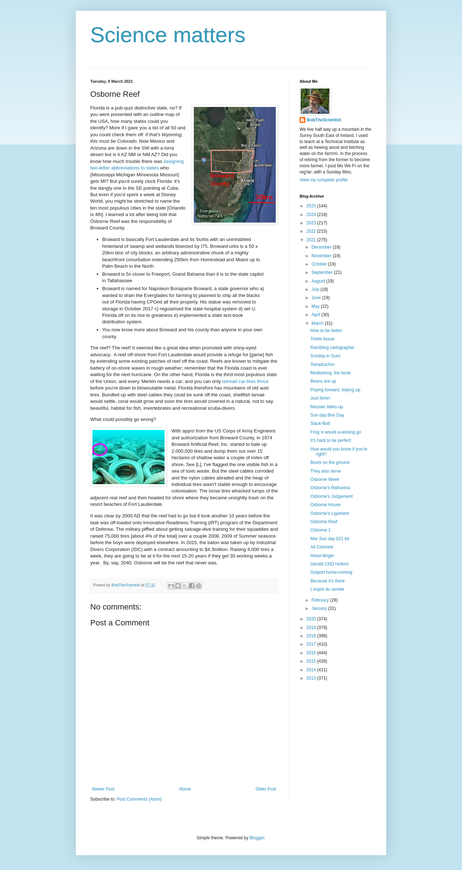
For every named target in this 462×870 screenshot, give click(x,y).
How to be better (326, 330)
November (322, 255)
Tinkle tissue (322, 338)
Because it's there (327, 580)
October (319, 264)
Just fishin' (320, 398)
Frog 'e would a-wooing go (335, 432)
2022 (311, 231)
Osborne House (325, 504)
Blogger (256, 837)
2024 (311, 214)
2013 (311, 678)
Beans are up (323, 381)
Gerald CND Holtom (329, 564)
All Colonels (321, 547)
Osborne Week (324, 479)
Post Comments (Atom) (139, 799)
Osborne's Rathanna (330, 487)
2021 (311, 239)
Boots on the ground (329, 462)
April (316, 314)
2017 (311, 644)
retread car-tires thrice (245, 381)
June (316, 297)
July (316, 289)
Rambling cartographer (332, 347)
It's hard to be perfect (330, 440)
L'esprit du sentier (327, 589)
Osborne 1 (320, 530)
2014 (311, 669)
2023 (311, 222)
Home (185, 789)
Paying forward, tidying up (335, 389)
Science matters (167, 35)
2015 (311, 661)
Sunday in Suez (325, 355)
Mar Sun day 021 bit (329, 538)
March (318, 323)
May (316, 306)
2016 (311, 652)
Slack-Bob (320, 423)
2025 (311, 205)
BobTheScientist (324, 119)
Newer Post (103, 789)
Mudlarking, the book (330, 372)
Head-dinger (322, 555)
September (322, 272)
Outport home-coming (331, 572)
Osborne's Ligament (329, 513)
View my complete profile (324, 179)
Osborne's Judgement (331, 496)
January (319, 608)
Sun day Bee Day (327, 415)
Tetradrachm (322, 364)
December (322, 247)
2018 (311, 635)
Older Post (266, 789)
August (318, 281)
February (320, 600)
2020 (311, 618)
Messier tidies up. (327, 406)
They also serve (325, 471)
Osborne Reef (323, 521)
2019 (311, 627)
